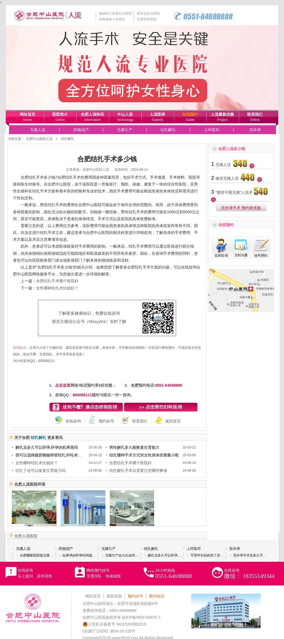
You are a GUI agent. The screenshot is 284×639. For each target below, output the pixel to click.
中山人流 (125, 114)
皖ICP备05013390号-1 (141, 617)
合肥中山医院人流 (39, 139)
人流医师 (157, 114)
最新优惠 (114, 596)
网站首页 (27, 114)
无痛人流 (37, 130)
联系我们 (255, 114)
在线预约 (190, 114)
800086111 (46, 361)
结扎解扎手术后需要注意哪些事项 (138, 470)
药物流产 (81, 130)
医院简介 (60, 114)
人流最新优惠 (222, 114)
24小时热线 (173, 573)
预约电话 (156, 596)
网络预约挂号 (103, 573)
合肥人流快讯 (92, 114)
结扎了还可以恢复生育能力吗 (40, 470)
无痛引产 (124, 130)
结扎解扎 (168, 130)
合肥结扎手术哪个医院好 (57, 281)
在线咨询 (73, 421)
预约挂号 (106, 421)
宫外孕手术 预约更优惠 (241, 208)
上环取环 (211, 130)
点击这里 (62, 385)
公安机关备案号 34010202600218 (114, 624)
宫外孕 (255, 130)
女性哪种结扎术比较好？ (57, 288)
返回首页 (173, 421)
